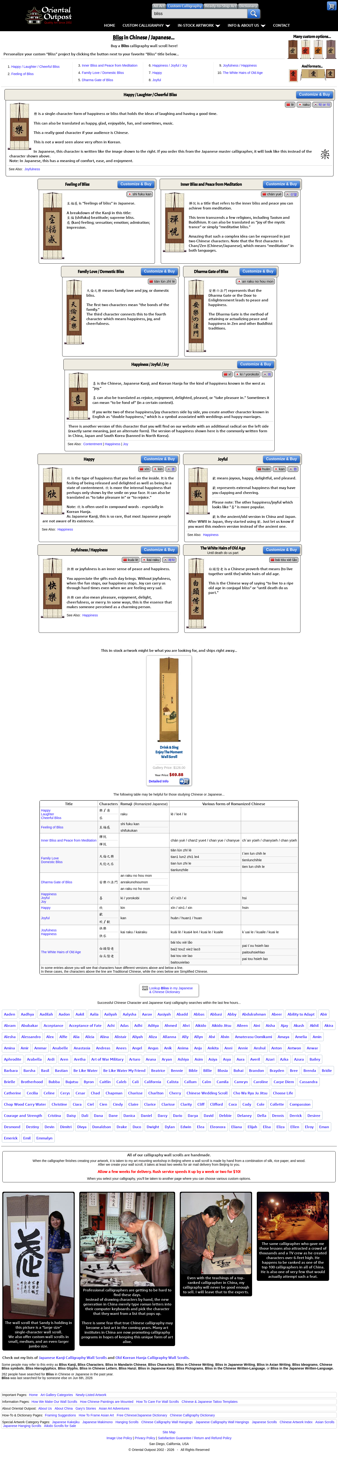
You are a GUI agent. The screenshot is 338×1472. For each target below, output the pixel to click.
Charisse (135, 1093)
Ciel (90, 1104)
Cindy (118, 1104)
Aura (241, 1059)
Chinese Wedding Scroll (207, 1093)
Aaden (9, 1014)
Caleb (121, 1081)
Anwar (312, 1048)
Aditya (153, 1025)
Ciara (77, 1104)
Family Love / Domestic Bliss (103, 73)
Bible (193, 1070)
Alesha (10, 1036)
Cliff (200, 1104)
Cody (246, 1104)
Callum (190, 1081)
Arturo (134, 1059)
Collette (277, 1104)
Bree (294, 1070)
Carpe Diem (284, 1081)
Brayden (277, 1070)
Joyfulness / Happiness (240, 65)
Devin (49, 1126)
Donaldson (101, 1126)
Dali (84, 1115)
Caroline (261, 1081)
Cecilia (32, 1093)
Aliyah (137, 1036)
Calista (173, 1081)
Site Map (168, 1432)
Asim (199, 1059)
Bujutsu (71, 1081)
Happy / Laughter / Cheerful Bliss (35, 66)
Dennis (278, 1115)
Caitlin (105, 1081)
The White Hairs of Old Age (243, 73)
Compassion (300, 1104)
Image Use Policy (119, 1438)
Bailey (315, 1059)
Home (109, 25)
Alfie (63, 1036)
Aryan (167, 1059)
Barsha (29, 1070)
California (152, 1081)
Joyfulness (32, 169)
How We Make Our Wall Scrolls (54, 1402)
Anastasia (82, 1048)
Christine (59, 1104)
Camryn (241, 1081)
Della (261, 1115)
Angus (153, 1048)
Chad (95, 1093)
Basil (45, 1070)
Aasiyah (164, 1014)
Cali (135, 1081)
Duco (137, 1126)
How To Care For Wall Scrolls (157, 1402)
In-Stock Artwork (199, 25)
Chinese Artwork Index (296, 1422)
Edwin (186, 1126)
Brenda (309, 1070)
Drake (122, 1126)
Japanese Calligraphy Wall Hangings (222, 1422)
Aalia (94, 1014)
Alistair (121, 1036)
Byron (89, 1081)
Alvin (225, 1036)
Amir (25, 1048)
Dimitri (66, 1126)
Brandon (256, 1070)
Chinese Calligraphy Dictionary (192, 1415)
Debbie (225, 1115)
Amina (9, 1048)
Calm (206, 1081)
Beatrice (158, 1070)
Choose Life (283, 1093)
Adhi (138, 1025)
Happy (157, 73)
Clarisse (168, 1104)
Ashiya (183, 1059)
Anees (121, 1048)
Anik (168, 1048)
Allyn (198, 1036)
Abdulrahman (254, 1014)
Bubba (54, 1081)
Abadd (182, 1014)
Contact (281, 25)
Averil (255, 1059)
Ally (185, 1036)
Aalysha (129, 1014)
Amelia (301, 1036)
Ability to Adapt (301, 1014)
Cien (103, 1104)
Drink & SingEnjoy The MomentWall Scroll (169, 752)
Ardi (50, 1059)
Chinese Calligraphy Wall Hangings (167, 1422)
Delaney (244, 1115)
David (209, 1115)
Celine (49, 1093)
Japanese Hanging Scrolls (22, 1426)
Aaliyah (110, 1014)
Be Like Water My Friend (124, 1070)
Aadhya (27, 1014)
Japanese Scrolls (264, 1422)
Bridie (327, 1070)
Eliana (236, 1126)
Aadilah (46, 1014)
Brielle (9, 1081)
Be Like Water (85, 1070)
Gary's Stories (86, 1408)
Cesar (80, 1093)
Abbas (199, 1014)
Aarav (147, 1014)
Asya (227, 1059)
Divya (82, 1126)
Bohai (238, 1070)
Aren (64, 1059)
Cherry (175, 1093)
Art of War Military (107, 1059)
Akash (299, 1025)
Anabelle (60, 1048)
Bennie (177, 1070)
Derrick (296, 1115)
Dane (113, 1115)
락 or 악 (324, 104)
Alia (76, 1036)
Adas (124, 1025)
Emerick (11, 1138)
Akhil (314, 1025)
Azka (284, 1059)
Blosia (223, 1070)
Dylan (170, 1126)
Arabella (34, 1059)
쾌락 (171, 560)
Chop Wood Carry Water (25, 1104)
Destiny (32, 1126)
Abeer (277, 1014)
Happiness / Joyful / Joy (169, 65)
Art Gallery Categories (57, 1395)
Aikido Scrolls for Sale (60, 1426)
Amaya (283, 1036)
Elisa (267, 1126)
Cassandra (309, 1081)
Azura (299, 1059)
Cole (261, 1104)
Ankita (213, 1048)
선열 (293, 194)
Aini (257, 1025)
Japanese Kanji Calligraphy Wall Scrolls (73, 1357)
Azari (270, 1059)
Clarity (186, 1104)
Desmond (12, 1126)
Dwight (153, 1126)
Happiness (112, 444)
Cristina (54, 1115)
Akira (328, 1025)
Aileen (242, 1025)
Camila (223, 1081)
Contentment (92, 444)
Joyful (156, 80)
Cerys (65, 1093)
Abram (9, 1025)
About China (64, 1408)
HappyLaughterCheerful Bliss (51, 814)
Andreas (103, 1048)
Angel (137, 1048)
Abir (323, 1014)
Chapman (114, 1093)
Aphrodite (12, 1059)
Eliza (281, 1126)
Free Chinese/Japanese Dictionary (142, 1415)
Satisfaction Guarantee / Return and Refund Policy (195, 1438)
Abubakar (29, 1025)
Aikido (200, 1025)
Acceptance (53, 1025)
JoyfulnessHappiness (49, 932)
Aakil (80, 1014)
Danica (129, 1115)
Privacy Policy (145, 1438)
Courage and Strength (23, 1115)
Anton (276, 1048)
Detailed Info (159, 781)
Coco (233, 1104)
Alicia (89, 1036)
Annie (243, 1048)
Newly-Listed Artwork (91, 1395)
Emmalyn (44, 1138)
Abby (231, 1014)
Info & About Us (246, 25)
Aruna (151, 1059)
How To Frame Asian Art (96, 1415)
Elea (200, 1126)
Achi (111, 1025)
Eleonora (218, 1126)
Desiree (313, 1115)
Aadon (64, 1014)
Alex (50, 1036)
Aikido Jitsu (221, 1025)
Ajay (284, 1025)
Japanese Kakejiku (66, 1422)
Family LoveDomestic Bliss (52, 860)
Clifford (216, 1104)
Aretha (80, 1059)
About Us (45, 1408)
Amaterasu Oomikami (253, 1036)
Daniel (146, 1115)
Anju (198, 1048)
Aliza (153, 1036)
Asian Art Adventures (114, 1408)
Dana (98, 1115)
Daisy (71, 1115)
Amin (317, 1036)
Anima (182, 1048)
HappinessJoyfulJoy (49, 897)
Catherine (12, 1093)
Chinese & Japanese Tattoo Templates (210, 1402)
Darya (193, 1115)
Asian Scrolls (324, 1422)
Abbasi (216, 1014)
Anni (228, 1048)
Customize (314, 94)
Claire (133, 1104)
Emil (27, 1138)
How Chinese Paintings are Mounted (106, 1402)
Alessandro (31, 1036)
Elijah (252, 1126)
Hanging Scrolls (126, 1422)
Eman (324, 1126)
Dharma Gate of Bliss (97, 80)
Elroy (309, 1126)
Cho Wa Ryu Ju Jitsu (250, 1093)
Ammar (40, 1048)
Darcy (162, 1115)
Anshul (260, 1048)
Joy (125, 444)
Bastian (61, 1070)
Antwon (294, 1048)
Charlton (156, 1093)
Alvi (212, 1036)
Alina (104, 1036)
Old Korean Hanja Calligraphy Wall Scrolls (151, 1357)
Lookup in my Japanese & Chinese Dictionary (171, 990)
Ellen (294, 1126)
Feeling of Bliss (22, 74)
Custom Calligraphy (146, 25)
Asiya (212, 1059)
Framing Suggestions (60, 1415)
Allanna (169, 1036)
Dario (177, 1115)
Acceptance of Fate (85, 1025)
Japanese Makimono (97, 1422)
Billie (207, 1070)
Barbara (11, 1070)
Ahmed (171, 1025)
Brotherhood (32, 1081)
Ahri (186, 1025)
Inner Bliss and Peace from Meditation (110, 65)
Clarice (150, 1104)
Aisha (270, 1025)
